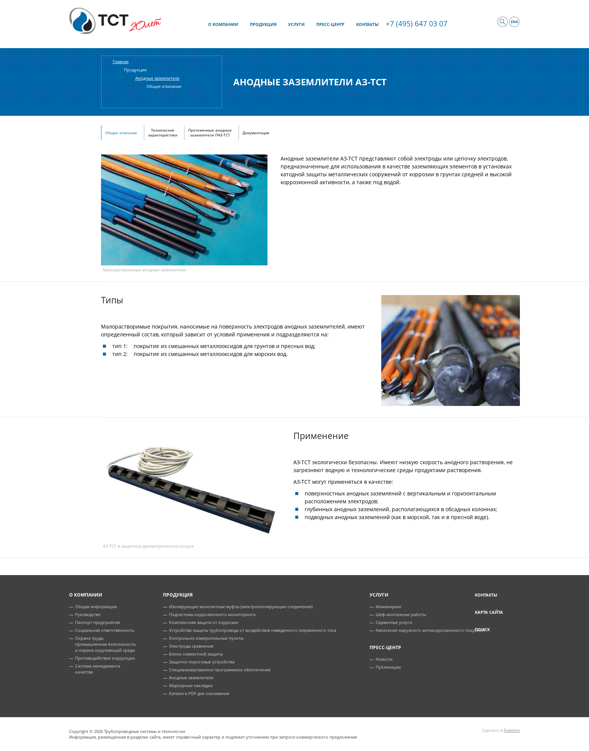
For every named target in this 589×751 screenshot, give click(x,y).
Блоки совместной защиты (196, 654)
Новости (384, 659)
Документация (256, 132)
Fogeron (512, 730)
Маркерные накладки (191, 685)
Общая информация (96, 606)
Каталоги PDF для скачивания (199, 693)
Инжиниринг (389, 606)
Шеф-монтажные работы (401, 614)
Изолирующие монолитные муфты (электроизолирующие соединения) (241, 606)
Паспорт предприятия (97, 622)
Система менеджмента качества (97, 669)
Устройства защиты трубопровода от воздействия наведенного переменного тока (252, 630)
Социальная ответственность (104, 630)
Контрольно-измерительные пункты (206, 638)
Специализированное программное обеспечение (219, 669)
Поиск (482, 629)
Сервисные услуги (394, 622)
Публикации (388, 667)
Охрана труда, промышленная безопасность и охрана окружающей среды (105, 644)
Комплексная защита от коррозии (203, 622)
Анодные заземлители (191, 677)
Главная (120, 61)
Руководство (88, 614)
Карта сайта (489, 612)
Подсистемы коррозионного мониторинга (212, 614)
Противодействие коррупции (105, 658)
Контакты (486, 595)
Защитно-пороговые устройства (201, 662)
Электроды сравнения (191, 646)
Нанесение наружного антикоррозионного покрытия (430, 630)
